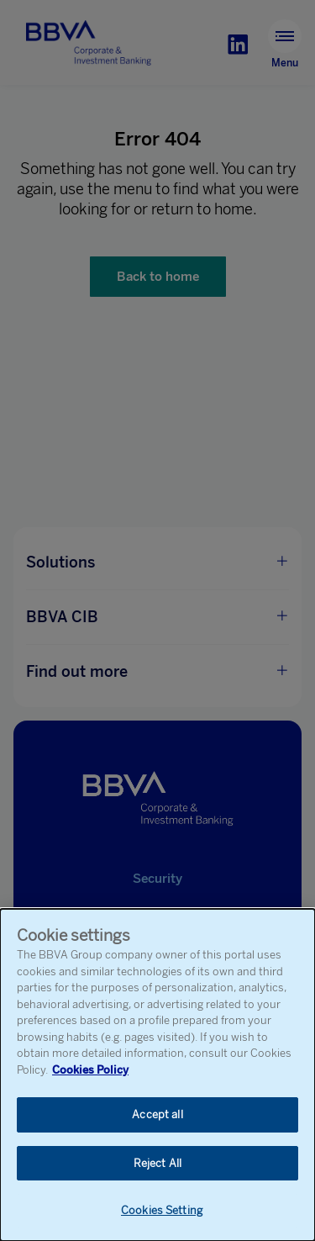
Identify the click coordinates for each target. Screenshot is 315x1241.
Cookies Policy (90, 1070)
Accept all (157, 1115)
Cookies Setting (161, 1211)
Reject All (157, 1164)
